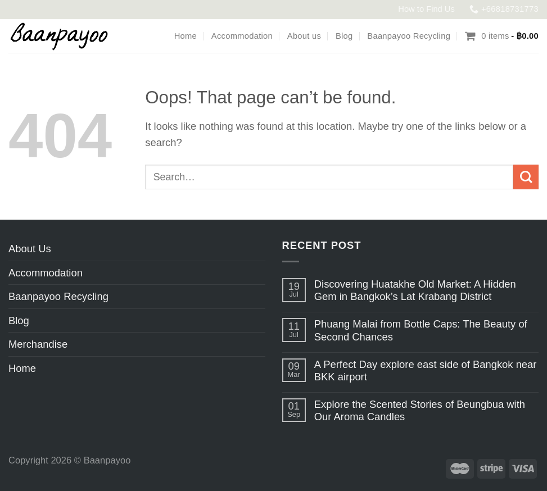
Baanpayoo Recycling (408, 35)
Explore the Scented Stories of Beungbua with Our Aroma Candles (419, 410)
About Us (29, 248)
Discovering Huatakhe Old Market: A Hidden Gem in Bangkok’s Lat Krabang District (415, 290)
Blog (344, 35)
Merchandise (37, 344)
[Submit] (526, 177)
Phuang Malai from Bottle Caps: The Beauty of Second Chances (420, 330)
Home (185, 35)
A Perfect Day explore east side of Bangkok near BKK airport (425, 370)
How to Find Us (426, 8)
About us (304, 35)
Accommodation (242, 35)
